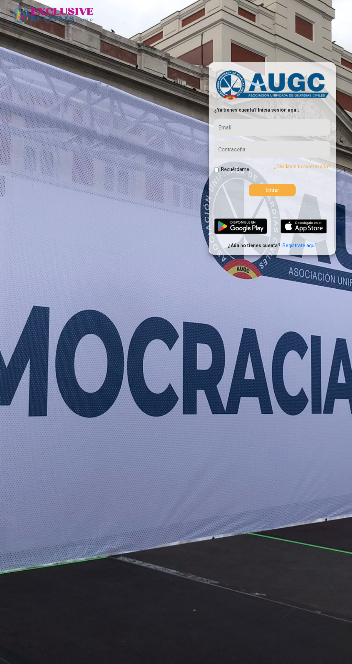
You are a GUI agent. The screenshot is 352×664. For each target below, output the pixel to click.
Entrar (272, 190)
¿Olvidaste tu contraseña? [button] (302, 166)
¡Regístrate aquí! (299, 245)
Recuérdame (235, 169)
